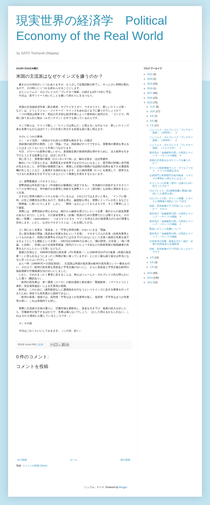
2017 (150, 93)
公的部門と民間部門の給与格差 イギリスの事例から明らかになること (171, 177)
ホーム (73, 459)
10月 (153, 111)
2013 (150, 277)
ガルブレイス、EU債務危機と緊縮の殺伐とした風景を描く (170, 192)
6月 (152, 257)
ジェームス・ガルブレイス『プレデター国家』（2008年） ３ (171, 131)
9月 (152, 116)
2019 (150, 83)
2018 (150, 88)
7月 (152, 125)
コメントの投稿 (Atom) (34, 465)
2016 (150, 97)
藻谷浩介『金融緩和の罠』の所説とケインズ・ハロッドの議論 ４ (171, 154)
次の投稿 (22, 459)
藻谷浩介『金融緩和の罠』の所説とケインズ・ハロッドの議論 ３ (171, 215)
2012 (150, 282)
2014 (150, 273)
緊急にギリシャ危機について (165, 228)
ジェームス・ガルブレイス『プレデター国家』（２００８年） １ (171, 146)
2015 (150, 102)
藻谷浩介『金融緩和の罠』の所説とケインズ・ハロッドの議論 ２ (171, 222)
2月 (152, 267)
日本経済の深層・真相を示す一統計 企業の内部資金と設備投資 (171, 242)
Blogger (123, 487)
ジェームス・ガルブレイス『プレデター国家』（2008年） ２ (171, 138)
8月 (152, 120)
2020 (150, 79)
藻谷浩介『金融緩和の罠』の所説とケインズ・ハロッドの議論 (171, 235)
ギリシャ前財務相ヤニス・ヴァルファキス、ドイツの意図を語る (171, 169)
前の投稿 (125, 459)
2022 (150, 74)
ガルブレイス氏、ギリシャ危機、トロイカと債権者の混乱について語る (171, 200)
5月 (152, 262)
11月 (153, 106)
